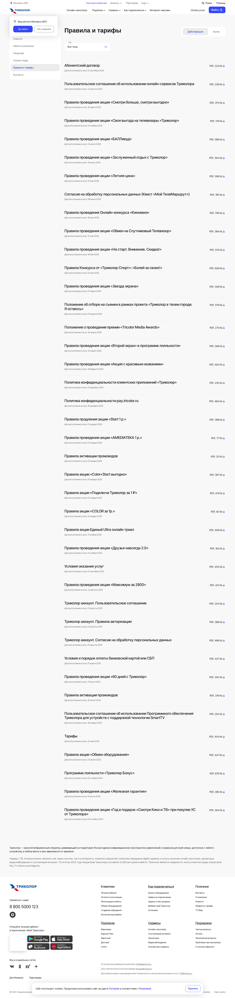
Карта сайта (219, 992)
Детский (105, 942)
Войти (217, 10)
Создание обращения (111, 910)
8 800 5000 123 (24, 906)
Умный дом (153, 938)
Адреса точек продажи (159, 901)
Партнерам (132, 2)
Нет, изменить (44, 29)
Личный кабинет (109, 893)
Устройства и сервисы (158, 946)
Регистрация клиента (111, 901)
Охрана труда (20, 60)
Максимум (106, 929)
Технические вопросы (205, 938)
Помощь (220, 2)
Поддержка (203, 923)
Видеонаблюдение (157, 942)
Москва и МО (19, 2)
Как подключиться (135, 10)
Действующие (195, 31)
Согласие (114, 988)
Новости (17, 38)
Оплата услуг (195, 10)
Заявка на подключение (159, 897)
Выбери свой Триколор (159, 906)
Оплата (198, 933)
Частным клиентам (96, 2)
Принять (193, 988)
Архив (216, 31)
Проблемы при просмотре (208, 942)
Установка (153, 910)
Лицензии (18, 53)
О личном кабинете (204, 946)
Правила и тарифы (23, 67)
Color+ (104, 946)
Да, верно (23, 29)
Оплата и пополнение (111, 897)
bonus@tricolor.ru (144, 968)
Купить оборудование (158, 893)
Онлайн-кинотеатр (74, 10)
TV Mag (198, 910)
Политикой (145, 988)
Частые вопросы (203, 929)
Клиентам (108, 886)
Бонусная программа (111, 914)
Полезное (202, 886)
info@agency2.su (143, 964)
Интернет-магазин (160, 10)
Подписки (99, 10)
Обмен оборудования (111, 906)
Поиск (207, 2)
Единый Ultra (107, 933)
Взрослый (105, 938)
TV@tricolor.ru (185, 973)
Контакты (18, 74)
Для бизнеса (16, 977)
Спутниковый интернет (159, 933)
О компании (201, 897)
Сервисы (115, 10)
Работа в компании (23, 45)
